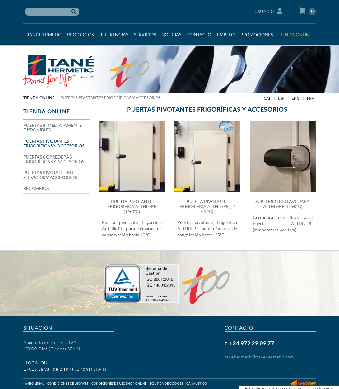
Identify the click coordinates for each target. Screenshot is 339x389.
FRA (310, 98)
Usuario (268, 11)
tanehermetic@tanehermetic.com (259, 356)
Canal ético (196, 383)
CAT (267, 98)
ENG (296, 98)
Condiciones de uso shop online (119, 383)
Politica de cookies (166, 383)
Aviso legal (34, 383)
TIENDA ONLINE (39, 97)
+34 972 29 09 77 (251, 343)
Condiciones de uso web (67, 383)
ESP (281, 98)
